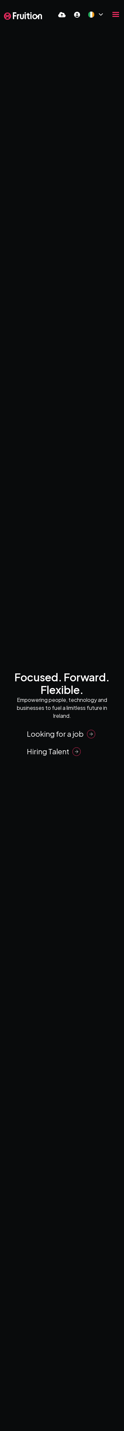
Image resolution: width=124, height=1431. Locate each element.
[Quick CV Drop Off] (62, 14)
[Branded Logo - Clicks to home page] (23, 16)
